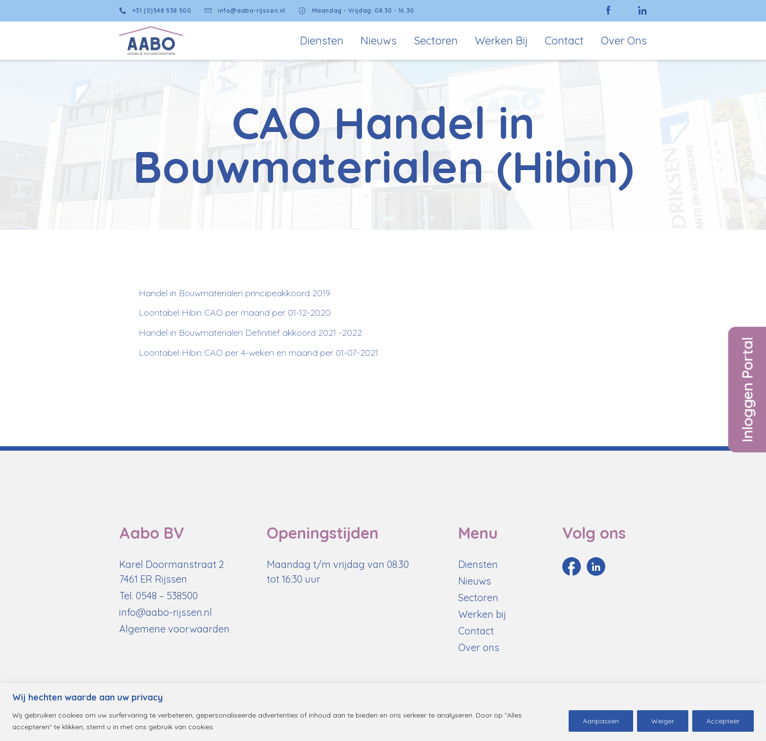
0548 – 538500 (167, 595)
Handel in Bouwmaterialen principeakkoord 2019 (234, 293)
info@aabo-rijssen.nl (245, 10)
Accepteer (723, 721)
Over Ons (624, 40)
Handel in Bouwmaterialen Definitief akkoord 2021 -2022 (250, 332)
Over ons (478, 647)
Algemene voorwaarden (174, 629)
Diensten (321, 40)
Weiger (662, 721)
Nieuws (379, 40)
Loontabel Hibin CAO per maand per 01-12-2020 (235, 312)
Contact (564, 40)
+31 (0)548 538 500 (155, 10)
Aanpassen (601, 721)
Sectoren (436, 40)
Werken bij (501, 40)
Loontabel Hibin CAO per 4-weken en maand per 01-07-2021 (258, 352)
